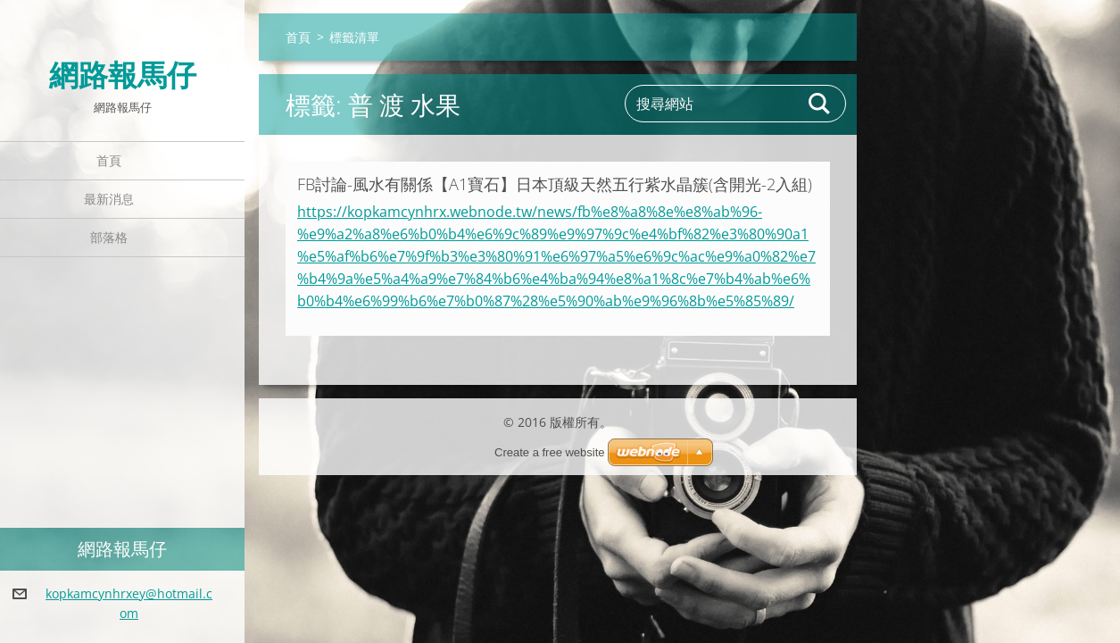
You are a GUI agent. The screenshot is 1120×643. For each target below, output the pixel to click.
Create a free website (549, 452)
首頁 (108, 160)
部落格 (109, 237)
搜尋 (820, 103)
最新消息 (109, 198)
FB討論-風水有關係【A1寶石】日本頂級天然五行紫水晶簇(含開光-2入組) (554, 184)
